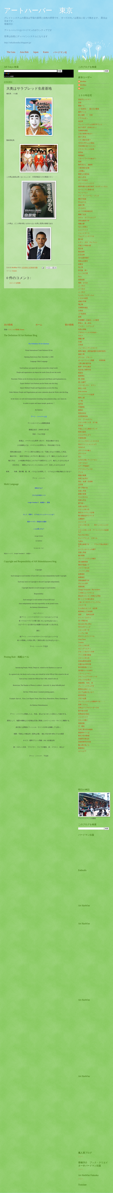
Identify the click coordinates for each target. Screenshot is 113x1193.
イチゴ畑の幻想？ (84, 140)
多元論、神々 (83, 270)
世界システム (83, 704)
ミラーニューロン (84, 673)
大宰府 (80, 311)
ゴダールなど (83, 463)
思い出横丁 (82, 382)
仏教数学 (81, 519)
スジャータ (82, 522)
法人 (79, 456)
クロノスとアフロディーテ (87, 677)
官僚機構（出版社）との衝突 (88, 320)
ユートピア (82, 751)
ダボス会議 (82, 698)
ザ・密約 (81, 726)
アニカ (80, 472)
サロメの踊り (83, 720)
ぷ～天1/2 (81, 292)
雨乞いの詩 (82, 388)
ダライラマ (82, 453)
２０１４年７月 (83, 630)
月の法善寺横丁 (83, 258)
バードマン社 (60, 52)
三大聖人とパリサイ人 (86, 593)
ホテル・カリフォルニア (87, 217)
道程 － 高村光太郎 (86, 614)
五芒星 (80, 484)
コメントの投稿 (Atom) (16, 329)
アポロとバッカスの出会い (87, 332)
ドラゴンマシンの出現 (86, 149)
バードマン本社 (83, 571)
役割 (79, 161)
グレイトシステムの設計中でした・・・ (92, 124)
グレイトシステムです (86, 686)
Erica (79, 276)
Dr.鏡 (80, 342)
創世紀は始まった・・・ (87, 689)
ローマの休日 (83, 180)
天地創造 (81, 407)
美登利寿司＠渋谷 (84, 742)
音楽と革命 (82, 491)
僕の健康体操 (83, 562)
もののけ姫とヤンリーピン (87, 460)
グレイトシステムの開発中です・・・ (91, 701)
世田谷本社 (82, 413)
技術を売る (82, 500)
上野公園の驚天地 (84, 363)
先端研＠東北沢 (83, 739)
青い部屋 (81, 379)
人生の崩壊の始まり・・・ (87, 133)
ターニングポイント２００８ (88, 441)
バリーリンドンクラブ (86, 183)
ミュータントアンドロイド (87, 348)
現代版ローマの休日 (85, 670)
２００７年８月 (83, 568)
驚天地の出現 (83, 711)
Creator (14, 271)
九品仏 (80, 541)
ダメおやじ (82, 208)
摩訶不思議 (82, 199)
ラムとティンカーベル (86, 236)
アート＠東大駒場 (84, 655)
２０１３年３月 (83, 509)
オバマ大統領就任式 (85, 211)
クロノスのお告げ (84, 680)
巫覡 (79, 317)
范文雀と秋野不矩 (84, 370)
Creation (81, 642)
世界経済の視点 (83, 714)
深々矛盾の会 (83, 488)
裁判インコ (82, 112)
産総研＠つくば (83, 732)
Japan (35, 52)
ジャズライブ (83, 717)
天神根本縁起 (83, 130)
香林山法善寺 (83, 261)
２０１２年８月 (83, 645)
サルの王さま (83, 497)
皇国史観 (81, 280)
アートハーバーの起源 (86, 394)
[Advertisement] (38, 305)
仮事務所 (81, 574)
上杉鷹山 (81, 171)
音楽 (79, 102)
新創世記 (81, 748)
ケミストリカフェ (84, 617)
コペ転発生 (82, 314)
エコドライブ (83, 230)
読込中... (81, 1156)
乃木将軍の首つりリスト (87, 146)
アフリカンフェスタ (85, 469)
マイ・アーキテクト (85, 419)
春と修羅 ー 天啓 (85, 115)
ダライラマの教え (84, 450)
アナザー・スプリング (86, 326)
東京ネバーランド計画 (86, 512)
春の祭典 (81, 555)
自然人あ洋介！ (83, 506)
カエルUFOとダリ (84, 435)
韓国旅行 (81, 155)
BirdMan (83, 81)
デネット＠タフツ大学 (86, 652)
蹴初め (80, 410)
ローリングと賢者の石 (86, 189)
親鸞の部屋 (82, 494)
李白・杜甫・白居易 (85, 481)
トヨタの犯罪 (83, 298)
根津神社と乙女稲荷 (85, 611)
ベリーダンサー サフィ (87, 385)
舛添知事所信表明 (84, 661)
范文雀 (80, 248)
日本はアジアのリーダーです (88, 708)
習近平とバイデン (84, 99)
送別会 (80, 152)
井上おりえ (82, 202)
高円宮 (80, 404)
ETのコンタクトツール (86, 636)
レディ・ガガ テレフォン (87, 242)
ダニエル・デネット (85, 357)
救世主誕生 (82, 432)
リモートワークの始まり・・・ (89, 158)
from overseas (82, 391)
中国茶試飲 (82, 438)
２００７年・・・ (84, 605)
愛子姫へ (81, 503)
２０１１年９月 (83, 658)
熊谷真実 (81, 252)
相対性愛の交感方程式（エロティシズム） (93, 186)
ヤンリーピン (83, 193)
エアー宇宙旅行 (83, 466)
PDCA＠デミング (84, 627)
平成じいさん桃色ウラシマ (87, 429)
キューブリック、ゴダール (87, 538)
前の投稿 (69, 324)
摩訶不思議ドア (83, 565)
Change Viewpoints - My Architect (89, 590)
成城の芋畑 (82, 301)
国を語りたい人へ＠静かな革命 (89, 596)
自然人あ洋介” (83, 478)
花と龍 (80, 267)
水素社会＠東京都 (84, 664)
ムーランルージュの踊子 (87, 549)
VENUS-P (81, 447)
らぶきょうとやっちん (86, 295)
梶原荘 (80, 373)
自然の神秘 (82, 329)
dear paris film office (84, 624)
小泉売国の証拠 (83, 168)
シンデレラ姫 (83, 633)
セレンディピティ (84, 649)
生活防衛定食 (83, 416)
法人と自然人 (83, 227)
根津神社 (81, 376)
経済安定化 (82, 695)
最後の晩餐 (82, 475)
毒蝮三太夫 (82, 214)
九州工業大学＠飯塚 (85, 729)
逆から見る (82, 137)
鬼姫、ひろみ (83, 283)
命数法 (80, 264)
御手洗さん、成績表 (85, 165)
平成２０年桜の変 (84, 245)
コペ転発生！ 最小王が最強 (88, 109)
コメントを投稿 (14, 283)
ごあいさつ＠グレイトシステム (89, 602)
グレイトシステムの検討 (87, 558)
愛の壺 (80, 239)
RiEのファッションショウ (87, 444)
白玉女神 (81, 255)
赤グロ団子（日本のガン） (87, 127)
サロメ (80, 335)
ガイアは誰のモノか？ (86, 692)
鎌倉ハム (81, 106)
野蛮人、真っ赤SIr (84, 323)
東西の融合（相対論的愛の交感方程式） (92, 351)
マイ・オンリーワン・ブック (88, 196)
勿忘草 (80, 121)
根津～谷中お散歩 (84, 367)
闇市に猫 (81, 398)
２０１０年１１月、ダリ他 (87, 422)
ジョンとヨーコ (83, 233)
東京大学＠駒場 (83, 736)
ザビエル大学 (83, 583)
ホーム (39, 324)
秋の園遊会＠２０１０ (86, 516)
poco (82, 88)
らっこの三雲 (83, 273)
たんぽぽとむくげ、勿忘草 (87, 608)
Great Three (82, 639)
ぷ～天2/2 (81, 286)
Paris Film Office (83, 535)
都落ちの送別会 (83, 174)
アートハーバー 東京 (38, 10)
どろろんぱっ (83, 118)
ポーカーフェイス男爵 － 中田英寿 (91, 360)
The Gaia (11, 52)
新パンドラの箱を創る (86, 599)
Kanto (46, 52)
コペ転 (80, 401)
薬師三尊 (81, 205)
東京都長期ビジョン (85, 667)
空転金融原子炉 (83, 220)
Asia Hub (24, 52)
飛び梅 (80, 304)
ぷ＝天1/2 (81, 289)
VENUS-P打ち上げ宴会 (86, 143)
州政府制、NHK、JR (85, 683)
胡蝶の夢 (81, 224)
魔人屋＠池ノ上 (83, 745)
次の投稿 (8, 324)
